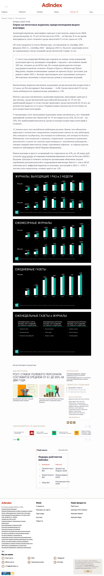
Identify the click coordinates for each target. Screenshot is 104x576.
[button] (89, 426)
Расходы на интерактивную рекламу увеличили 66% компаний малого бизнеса (51, 400)
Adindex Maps (76, 517)
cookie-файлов (88, 565)
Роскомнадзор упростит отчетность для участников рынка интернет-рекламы (79, 379)
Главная (4, 18)
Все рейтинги (63, 450)
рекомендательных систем (83, 568)
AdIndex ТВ (74, 12)
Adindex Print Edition (79, 510)
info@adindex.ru (11, 566)
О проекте (40, 506)
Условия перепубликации (9, 509)
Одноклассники (37, 562)
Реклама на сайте (43, 510)
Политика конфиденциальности (11, 527)
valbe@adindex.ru (74, 417)
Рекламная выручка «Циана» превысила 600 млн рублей (76, 374)
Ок (88, 571)
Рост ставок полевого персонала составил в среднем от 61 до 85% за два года (38, 377)
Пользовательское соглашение (11, 529)
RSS (32, 558)
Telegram (60, 558)
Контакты (9, 558)
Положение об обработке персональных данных (16, 531)
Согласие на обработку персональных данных (15, 533)
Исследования (21, 18)
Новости (11, 18)
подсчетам (27, 156)
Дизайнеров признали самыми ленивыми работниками (23, 400)
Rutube (60, 562)
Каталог (39, 517)
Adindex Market (77, 514)
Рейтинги (75, 506)
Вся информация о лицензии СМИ (11, 525)
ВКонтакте (9, 562)
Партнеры (40, 514)
